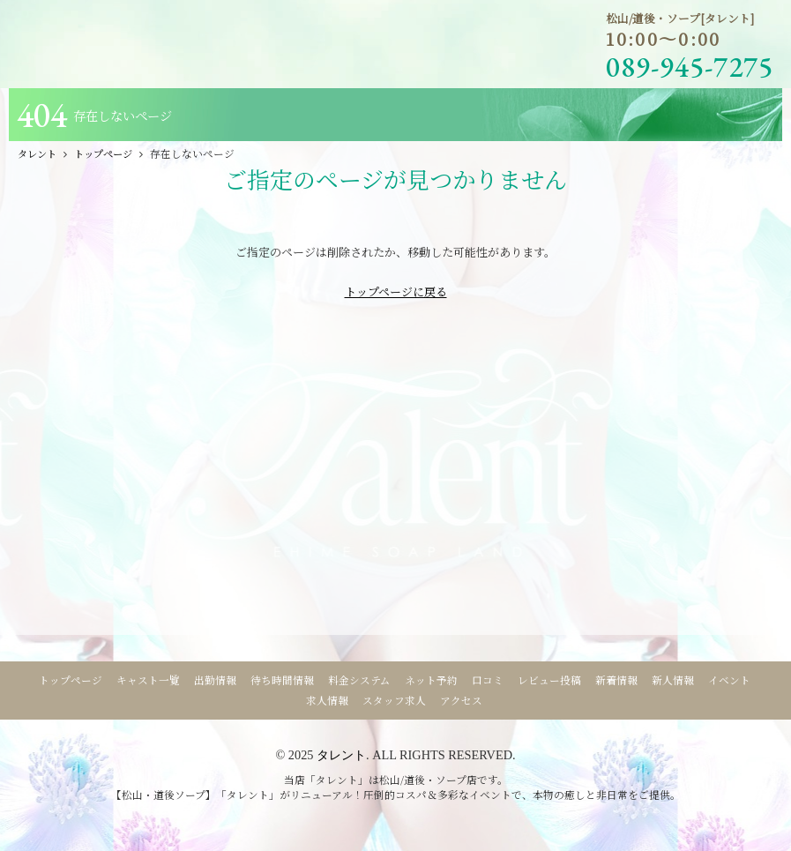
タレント (341, 755)
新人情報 (673, 680)
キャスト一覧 (148, 680)
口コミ (488, 680)
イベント (729, 680)
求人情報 (327, 700)
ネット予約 (431, 680)
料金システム (359, 680)
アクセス (461, 700)
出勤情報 (215, 680)
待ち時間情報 (282, 680)
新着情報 (616, 680)
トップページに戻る (396, 291)
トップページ (70, 680)
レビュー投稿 (549, 680)
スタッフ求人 (394, 700)
